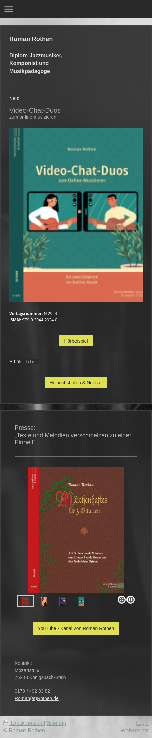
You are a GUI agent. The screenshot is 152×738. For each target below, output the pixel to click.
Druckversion (23, 723)
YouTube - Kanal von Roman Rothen (76, 628)
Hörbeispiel (76, 341)
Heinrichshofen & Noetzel (76, 382)
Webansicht (135, 730)
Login (142, 723)
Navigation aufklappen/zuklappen (76, 9)
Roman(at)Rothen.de (37, 698)
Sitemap (56, 723)
